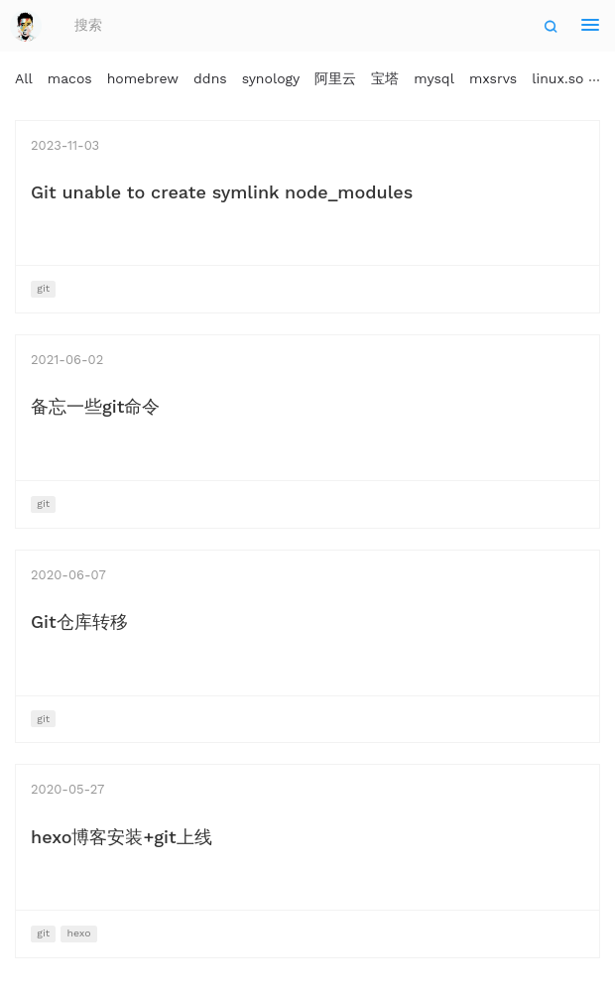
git (43, 288)
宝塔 (385, 78)
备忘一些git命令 (95, 406)
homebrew (143, 78)
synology (271, 78)
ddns (210, 78)
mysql (434, 78)
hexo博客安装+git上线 (121, 836)
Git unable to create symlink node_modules (222, 192)
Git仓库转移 (79, 621)
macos (70, 78)
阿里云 (335, 78)
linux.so (557, 78)
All (24, 78)
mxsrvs (493, 78)
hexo (78, 933)
